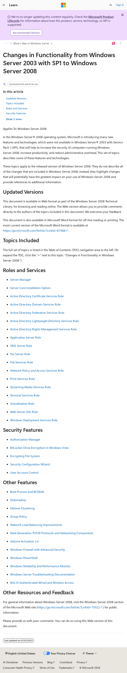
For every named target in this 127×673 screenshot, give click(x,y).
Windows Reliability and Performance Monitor (40, 566)
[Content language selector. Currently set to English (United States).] (20, 653)
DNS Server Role (21, 346)
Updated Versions (16, 98)
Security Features (16, 113)
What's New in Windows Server (31, 43)
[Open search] (111, 5)
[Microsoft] (63, 5)
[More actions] (120, 44)
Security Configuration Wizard (30, 464)
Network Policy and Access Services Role (37, 370)
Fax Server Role (20, 354)
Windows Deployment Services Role (33, 420)
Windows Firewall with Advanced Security (37, 549)
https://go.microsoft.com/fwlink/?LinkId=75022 (68, 607)
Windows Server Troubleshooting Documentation (42, 574)
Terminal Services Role (25, 395)
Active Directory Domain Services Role (35, 304)
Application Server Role (25, 337)
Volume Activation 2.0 (24, 541)
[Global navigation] (4, 5)
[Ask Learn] (113, 44)
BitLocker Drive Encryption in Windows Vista (39, 448)
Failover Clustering (22, 508)
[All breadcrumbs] (6, 44)
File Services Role (21, 362)
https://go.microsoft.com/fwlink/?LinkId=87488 (34, 230)
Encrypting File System (25, 456)
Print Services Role (22, 379)
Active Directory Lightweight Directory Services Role (44, 321)
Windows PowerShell (24, 558)
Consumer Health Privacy (17, 667)
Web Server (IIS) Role (24, 412)
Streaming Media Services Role (30, 387)
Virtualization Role (22, 403)
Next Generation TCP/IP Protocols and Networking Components (51, 533)
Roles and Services (16, 108)
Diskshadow (18, 500)
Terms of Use (47, 667)
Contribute (66, 662)
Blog (49, 662)
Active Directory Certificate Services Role (37, 296)
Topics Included (15, 103)
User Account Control (24, 472)
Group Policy (18, 516)
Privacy (81, 662)
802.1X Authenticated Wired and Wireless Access (42, 583)
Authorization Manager (25, 439)
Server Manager (20, 279)
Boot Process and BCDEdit (27, 492)
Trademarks (65, 667)
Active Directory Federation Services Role (37, 313)
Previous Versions (33, 662)
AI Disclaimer (10, 662)
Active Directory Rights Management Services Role (43, 329)
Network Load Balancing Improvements (36, 525)
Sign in (120, 5)
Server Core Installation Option (30, 288)
